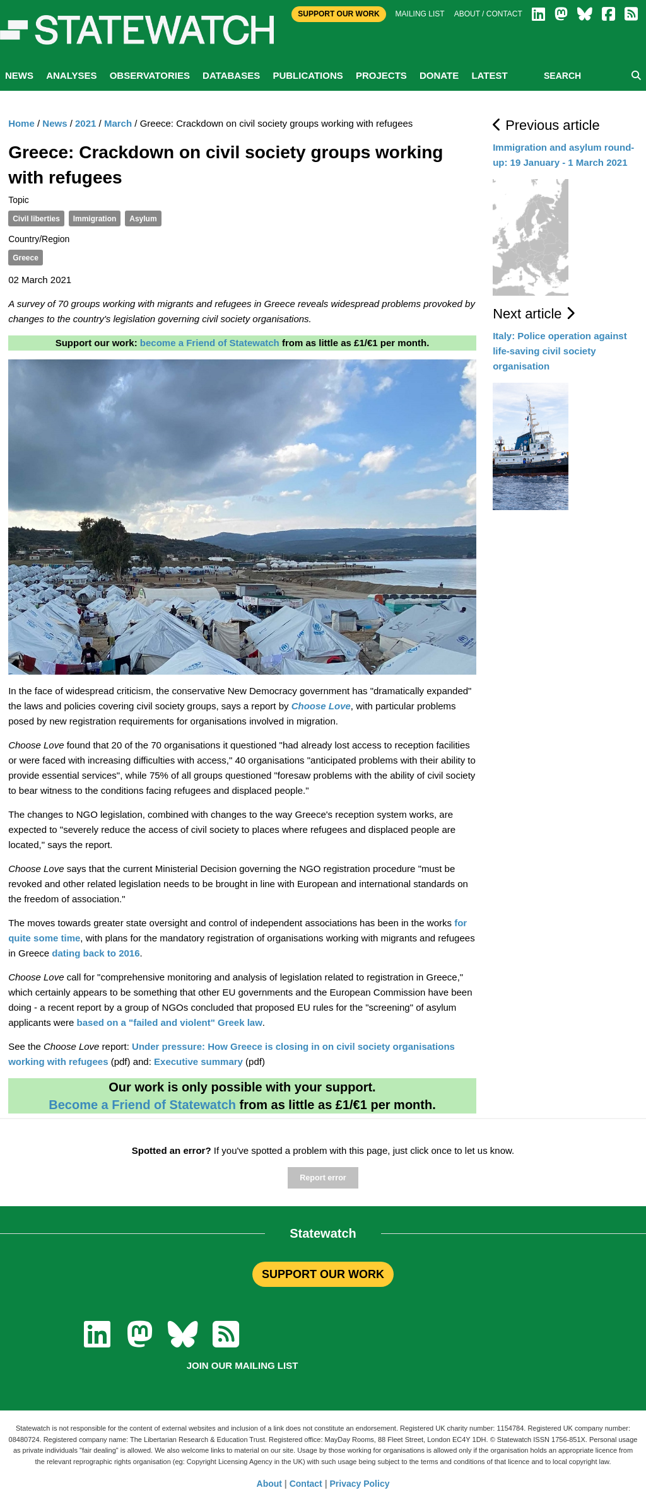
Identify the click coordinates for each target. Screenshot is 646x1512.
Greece (25, 257)
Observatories (150, 75)
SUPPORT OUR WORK (323, 1274)
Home (21, 123)
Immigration (95, 218)
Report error (323, 1177)
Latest (489, 75)
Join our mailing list (242, 1365)
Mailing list (420, 13)
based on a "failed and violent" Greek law (169, 1022)
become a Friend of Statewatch (209, 342)
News (19, 75)
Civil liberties (36, 218)
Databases (231, 75)
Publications (308, 75)
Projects (381, 75)
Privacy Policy (360, 1484)
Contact (306, 1484)
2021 (85, 123)
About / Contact (488, 13)
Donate (439, 75)
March (118, 123)
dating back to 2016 (95, 953)
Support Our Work (338, 13)
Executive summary (198, 1061)
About (269, 1484)
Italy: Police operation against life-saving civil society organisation (560, 350)
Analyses (71, 75)
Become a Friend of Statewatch (142, 1105)
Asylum (142, 218)
